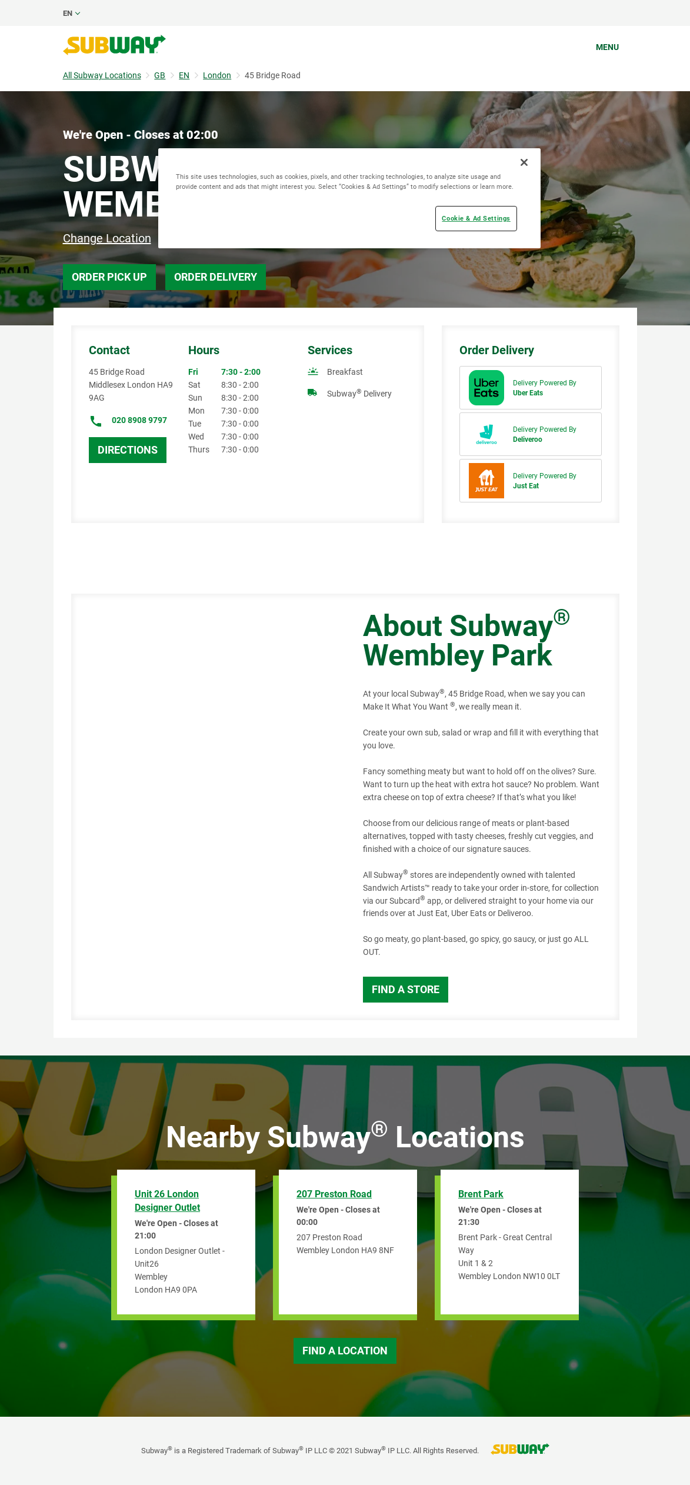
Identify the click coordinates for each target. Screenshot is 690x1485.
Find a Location (345, 1350)
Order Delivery (215, 277)
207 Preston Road (334, 1194)
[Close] (524, 162)
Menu (607, 47)
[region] (349, 198)
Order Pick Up (109, 277)
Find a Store (405, 989)
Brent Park (481, 1194)
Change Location (107, 238)
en (67, 13)
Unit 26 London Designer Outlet (167, 1200)
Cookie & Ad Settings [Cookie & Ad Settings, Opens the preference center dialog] (476, 218)
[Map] (203, 807)
